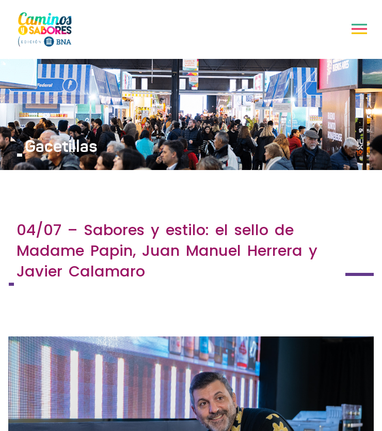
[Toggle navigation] (359, 29)
